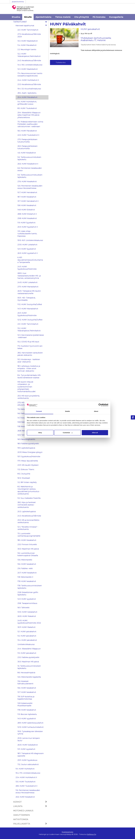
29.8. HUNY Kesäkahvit (27, 218)
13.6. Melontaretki (25, 560)
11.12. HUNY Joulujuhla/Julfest (30, 304)
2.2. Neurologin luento (27, 49)
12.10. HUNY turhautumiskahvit (31, 727)
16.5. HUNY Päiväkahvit (27, 131)
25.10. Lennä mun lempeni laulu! (29, 739)
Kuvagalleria (116, 17)
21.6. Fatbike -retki (25, 568)
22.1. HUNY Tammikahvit (28, 30)
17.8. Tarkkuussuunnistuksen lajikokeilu (30, 587)
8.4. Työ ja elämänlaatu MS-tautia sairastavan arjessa (29, 376)
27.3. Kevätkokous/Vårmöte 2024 (29, 35)
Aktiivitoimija (20, 819)
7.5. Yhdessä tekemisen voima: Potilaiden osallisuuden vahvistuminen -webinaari (30, 124)
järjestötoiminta (18, 2)
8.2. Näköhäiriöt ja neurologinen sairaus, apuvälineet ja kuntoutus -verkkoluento (29, 490)
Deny (40, 432)
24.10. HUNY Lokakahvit (27, 282)
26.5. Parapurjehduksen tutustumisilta (28, 147)
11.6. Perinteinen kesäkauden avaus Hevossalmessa (28, 791)
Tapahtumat (30, 22)
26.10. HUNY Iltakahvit (27, 616)
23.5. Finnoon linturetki (27, 544)
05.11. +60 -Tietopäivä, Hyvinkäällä (27, 299)
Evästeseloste (67, 832)
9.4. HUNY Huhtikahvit (25, 769)
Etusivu (16, 17)
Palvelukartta (30, 823)
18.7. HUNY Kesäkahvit (27, 197)
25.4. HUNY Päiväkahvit (27, 97)
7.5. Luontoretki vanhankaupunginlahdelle (29, 534)
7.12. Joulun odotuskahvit (28, 764)
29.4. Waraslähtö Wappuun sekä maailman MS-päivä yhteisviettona (29, 115)
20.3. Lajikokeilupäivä (27, 512)
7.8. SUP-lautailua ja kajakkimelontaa (26, 698)
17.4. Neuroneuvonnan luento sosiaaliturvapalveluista (30, 74)
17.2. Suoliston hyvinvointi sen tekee (30, 347)
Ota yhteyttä (81, 17)
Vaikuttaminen (21, 815)
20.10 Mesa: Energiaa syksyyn (30, 452)
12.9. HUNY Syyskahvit (27, 249)
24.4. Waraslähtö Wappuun (29, 649)
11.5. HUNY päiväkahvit (27, 653)
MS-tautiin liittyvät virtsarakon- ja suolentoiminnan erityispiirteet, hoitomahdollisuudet (27, 387)
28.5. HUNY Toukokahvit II (26, 786)
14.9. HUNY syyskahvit (27, 599)
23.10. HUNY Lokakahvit (27, 245)
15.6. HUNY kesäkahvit (27, 564)
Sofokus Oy (91, 834)
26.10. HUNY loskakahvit (28, 745)
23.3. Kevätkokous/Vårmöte (29, 84)
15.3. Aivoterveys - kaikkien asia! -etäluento (29, 360)
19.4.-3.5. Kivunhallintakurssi (29, 89)
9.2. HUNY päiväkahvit (27, 636)
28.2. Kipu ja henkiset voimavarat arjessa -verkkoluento (27, 504)
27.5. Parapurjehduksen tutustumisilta (27, 140)
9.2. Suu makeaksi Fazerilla (29, 498)
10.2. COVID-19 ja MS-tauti (28, 342)
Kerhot (30, 802)
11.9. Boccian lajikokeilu (27, 714)
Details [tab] (67, 411)
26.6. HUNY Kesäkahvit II (28, 164)
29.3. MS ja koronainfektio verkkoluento (28, 521)
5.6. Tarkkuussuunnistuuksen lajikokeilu (30, 176)
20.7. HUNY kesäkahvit (27, 573)
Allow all (95, 432)
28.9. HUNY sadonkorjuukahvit (30, 723)
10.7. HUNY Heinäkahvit (27, 192)
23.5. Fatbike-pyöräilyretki (28, 657)
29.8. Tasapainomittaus (27, 603)
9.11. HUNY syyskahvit (26, 749)
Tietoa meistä (62, 17)
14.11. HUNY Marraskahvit (28, 309)
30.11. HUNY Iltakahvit (26, 627)
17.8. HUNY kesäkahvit (27, 581)
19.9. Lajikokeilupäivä (26, 448)
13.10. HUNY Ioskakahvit (27, 612)
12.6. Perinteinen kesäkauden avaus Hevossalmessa (30, 187)
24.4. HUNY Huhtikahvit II (28, 80)
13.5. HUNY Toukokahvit (25, 782)
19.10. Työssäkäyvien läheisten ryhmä (30, 732)
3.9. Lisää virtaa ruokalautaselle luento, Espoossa (27, 233)
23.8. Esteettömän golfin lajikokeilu (28, 593)
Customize (67, 432)
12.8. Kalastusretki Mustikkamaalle (25, 704)
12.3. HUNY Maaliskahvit (28, 69)
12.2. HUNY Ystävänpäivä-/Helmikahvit (29, 55)
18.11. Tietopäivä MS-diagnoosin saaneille (31, 754)
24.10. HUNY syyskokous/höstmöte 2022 (29, 621)
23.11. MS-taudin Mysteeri (28, 465)
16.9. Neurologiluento (26, 439)
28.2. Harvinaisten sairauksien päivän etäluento (30, 354)
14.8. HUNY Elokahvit (26, 210)
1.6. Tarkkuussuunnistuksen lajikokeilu (29, 667)
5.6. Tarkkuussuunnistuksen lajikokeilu (29, 158)
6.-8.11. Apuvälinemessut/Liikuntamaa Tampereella (30, 259)
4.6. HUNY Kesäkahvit (27, 153)
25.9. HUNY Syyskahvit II (28, 227)
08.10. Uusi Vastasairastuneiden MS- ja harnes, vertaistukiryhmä (29, 275)
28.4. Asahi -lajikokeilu (27, 93)
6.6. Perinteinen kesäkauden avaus (30, 169)
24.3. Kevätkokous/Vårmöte (29, 60)
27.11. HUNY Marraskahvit (28, 287)
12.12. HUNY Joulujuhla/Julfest (30, 320)
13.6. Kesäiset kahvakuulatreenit (25, 682)
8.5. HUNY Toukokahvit (27, 108)
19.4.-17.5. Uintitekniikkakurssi (28, 773)
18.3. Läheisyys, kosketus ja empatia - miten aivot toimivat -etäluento (29, 368)
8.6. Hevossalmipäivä (26, 673)
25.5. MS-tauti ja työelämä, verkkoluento (29, 397)
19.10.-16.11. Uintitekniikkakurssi (30, 240)
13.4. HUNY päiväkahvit (27, 640)
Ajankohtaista (43, 17)
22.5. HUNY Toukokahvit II (28, 135)
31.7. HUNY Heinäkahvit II (28, 201)
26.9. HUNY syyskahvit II (28, 253)
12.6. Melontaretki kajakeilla (29, 677)
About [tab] (96, 411)
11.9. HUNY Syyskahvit (26, 223)
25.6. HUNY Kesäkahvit (25, 797)
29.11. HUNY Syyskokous (27, 760)
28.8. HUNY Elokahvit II (27, 214)
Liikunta (30, 806)
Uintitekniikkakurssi (26, 644)
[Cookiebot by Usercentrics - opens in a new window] (100, 405)
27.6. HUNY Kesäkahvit (27, 181)
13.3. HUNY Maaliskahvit (28, 41)
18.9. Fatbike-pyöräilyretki (28, 444)
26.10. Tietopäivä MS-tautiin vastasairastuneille (29, 292)
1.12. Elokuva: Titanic (26, 469)
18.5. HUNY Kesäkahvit (27, 540)
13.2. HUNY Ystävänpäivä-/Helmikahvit (29, 329)
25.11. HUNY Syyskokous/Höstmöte (27, 314)
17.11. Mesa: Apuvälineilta (28, 461)
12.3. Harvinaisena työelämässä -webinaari (31, 336)
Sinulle (28, 17)
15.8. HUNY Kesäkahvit (27, 205)
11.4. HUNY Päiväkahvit (27, 45)
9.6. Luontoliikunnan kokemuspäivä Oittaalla (28, 554)
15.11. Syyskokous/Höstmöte (29, 456)
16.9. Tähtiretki (24, 608)
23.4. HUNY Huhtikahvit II (26, 777)
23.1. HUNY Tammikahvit (28, 324)
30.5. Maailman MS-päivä (28, 549)
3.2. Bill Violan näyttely (27, 482)
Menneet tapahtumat (32, 26)
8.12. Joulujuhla (24, 474)
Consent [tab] (39, 411)
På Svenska (99, 17)
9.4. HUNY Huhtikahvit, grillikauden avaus (27, 103)
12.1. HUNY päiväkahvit (27, 632)
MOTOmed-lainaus (23, 810)
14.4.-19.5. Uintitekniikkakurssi (30, 65)
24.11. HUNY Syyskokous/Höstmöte (27, 268)
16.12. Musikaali (24, 478)
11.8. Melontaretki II (25, 577)
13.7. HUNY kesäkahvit (27, 692)
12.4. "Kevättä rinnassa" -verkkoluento (28, 528)
